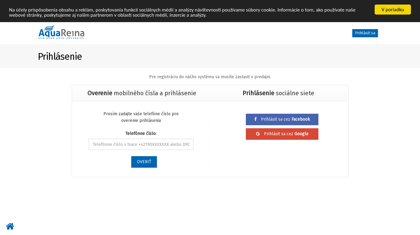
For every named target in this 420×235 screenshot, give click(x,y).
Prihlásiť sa (365, 33)
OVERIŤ (144, 161)
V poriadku (393, 9)
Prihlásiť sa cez (282, 119)
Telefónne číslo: (140, 133)
